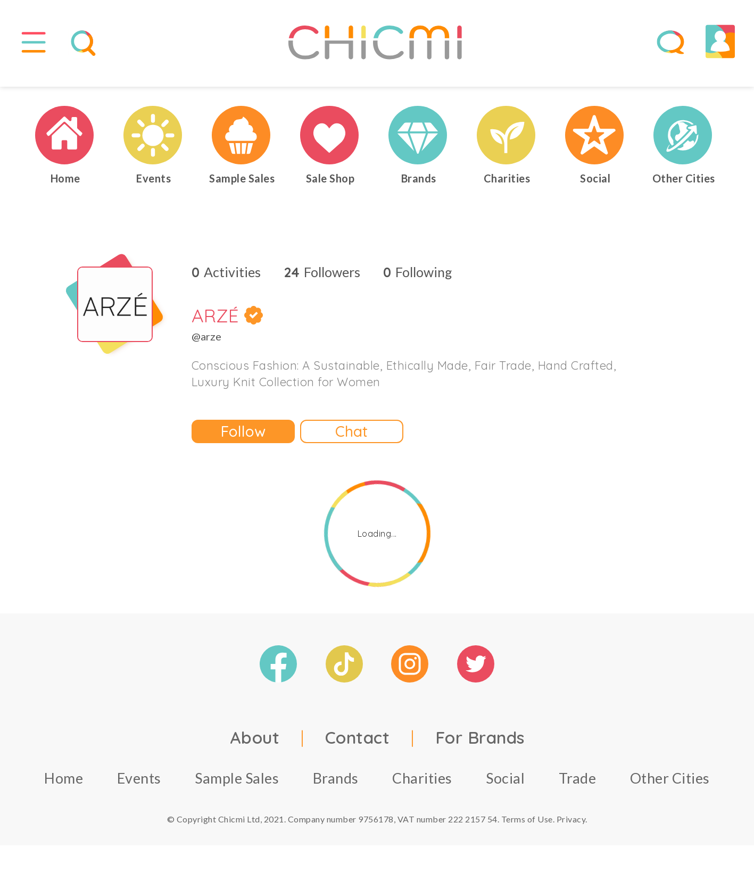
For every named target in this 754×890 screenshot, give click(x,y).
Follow (243, 438)
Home (63, 785)
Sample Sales (237, 785)
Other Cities (670, 785)
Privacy (571, 826)
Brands (336, 785)
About (255, 744)
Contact (357, 744)
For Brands (480, 744)
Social (505, 785)
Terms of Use (527, 826)
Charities (422, 785)
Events (139, 785)
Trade (577, 785)
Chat (351, 438)
